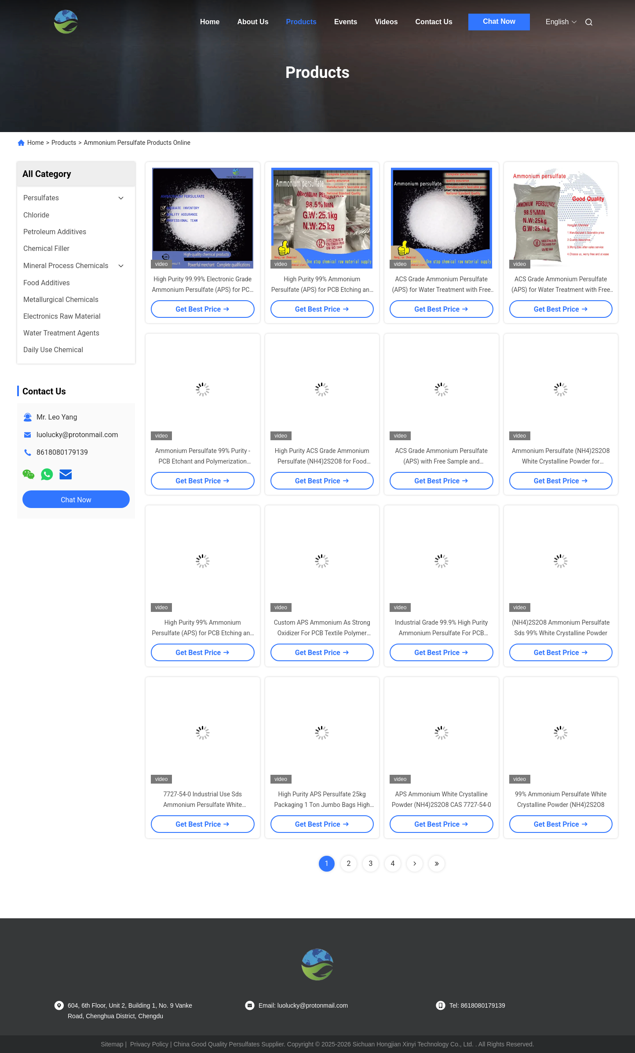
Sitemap (112, 1044)
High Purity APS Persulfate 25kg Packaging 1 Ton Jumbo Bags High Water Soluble (322, 805)
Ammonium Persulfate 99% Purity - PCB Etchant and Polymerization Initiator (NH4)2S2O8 (202, 461)
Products (301, 22)
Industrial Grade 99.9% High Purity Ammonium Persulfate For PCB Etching (441, 633)
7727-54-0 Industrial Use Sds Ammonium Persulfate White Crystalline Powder (202, 805)
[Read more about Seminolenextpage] (415, 864)
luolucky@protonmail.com (77, 435)
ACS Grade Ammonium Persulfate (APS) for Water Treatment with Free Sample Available (441, 290)
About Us (252, 22)
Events (345, 22)
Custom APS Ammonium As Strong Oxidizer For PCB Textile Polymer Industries (322, 633)
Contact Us (434, 22)
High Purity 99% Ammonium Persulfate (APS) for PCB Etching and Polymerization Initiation (322, 290)
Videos (386, 22)
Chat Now (499, 21)
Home (209, 22)
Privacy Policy (149, 1044)
